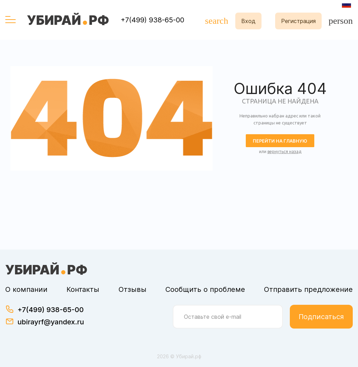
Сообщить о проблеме (205, 289)
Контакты (82, 289)
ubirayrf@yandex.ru (50, 322)
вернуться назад (284, 151)
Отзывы (132, 289)
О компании (26, 289)
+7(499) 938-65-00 (152, 20)
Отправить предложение (308, 289)
